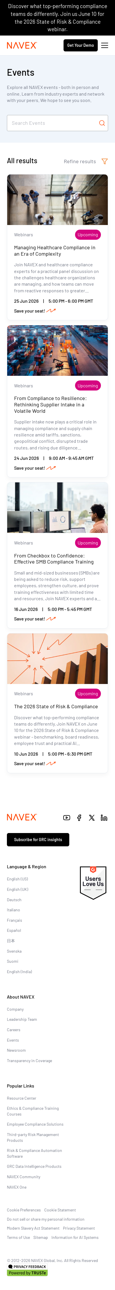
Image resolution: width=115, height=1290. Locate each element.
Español (14, 930)
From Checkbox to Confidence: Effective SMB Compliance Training (54, 558)
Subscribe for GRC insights (38, 839)
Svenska (14, 951)
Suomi (12, 961)
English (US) (17, 878)
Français (14, 920)
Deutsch (14, 899)
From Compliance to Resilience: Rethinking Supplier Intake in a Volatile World (50, 404)
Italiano (13, 909)
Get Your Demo (80, 45)
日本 (11, 940)
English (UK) (17, 889)
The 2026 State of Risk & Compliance (56, 706)
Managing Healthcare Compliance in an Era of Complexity (54, 250)
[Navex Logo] (22, 45)
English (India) (19, 971)
